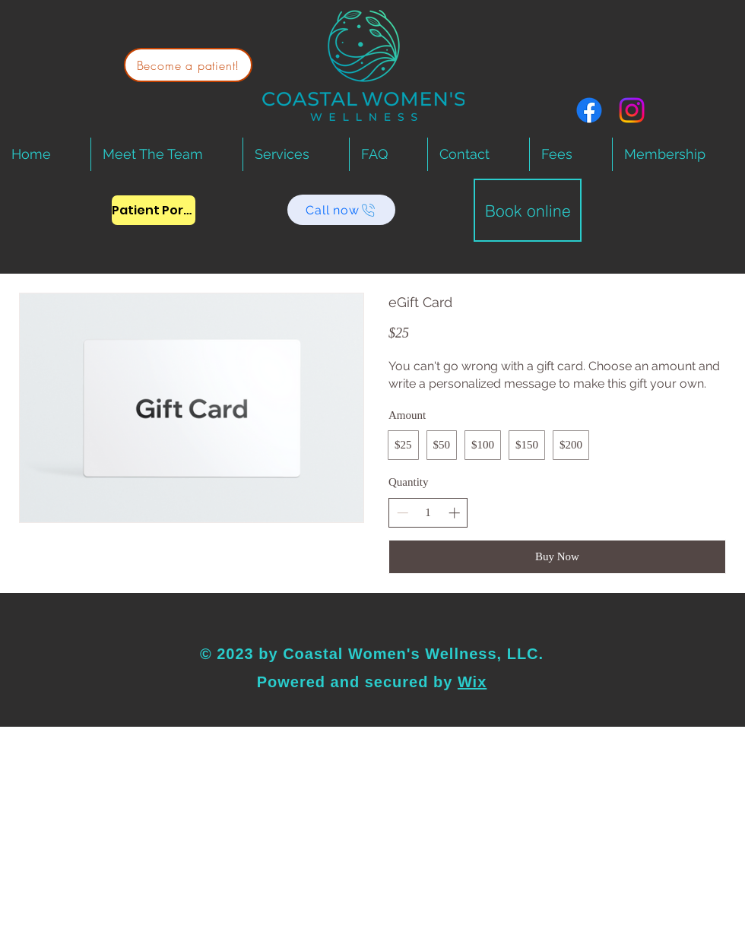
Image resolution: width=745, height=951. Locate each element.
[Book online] (528, 210)
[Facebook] (589, 110)
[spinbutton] (428, 513)
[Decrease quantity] (402, 513)
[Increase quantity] (454, 513)
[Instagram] (631, 110)
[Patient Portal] (153, 210)
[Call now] (341, 210)
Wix (472, 682)
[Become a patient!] (188, 65)
